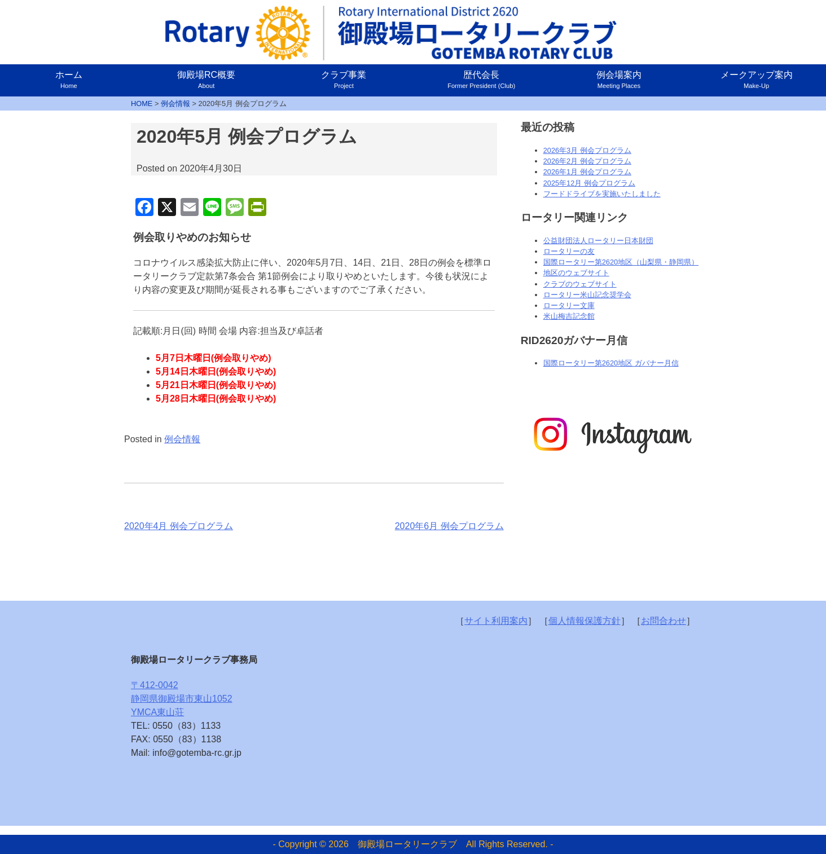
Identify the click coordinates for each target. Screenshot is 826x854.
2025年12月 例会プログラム (589, 183)
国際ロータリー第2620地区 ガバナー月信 (611, 363)
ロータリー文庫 (569, 305)
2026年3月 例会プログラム (587, 150)
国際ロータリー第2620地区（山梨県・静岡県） (620, 262)
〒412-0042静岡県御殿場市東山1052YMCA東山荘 (181, 698)
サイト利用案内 (496, 621)
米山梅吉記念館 (569, 316)
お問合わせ (663, 621)
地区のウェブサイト (576, 272)
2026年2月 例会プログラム (587, 161)
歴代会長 (481, 79)
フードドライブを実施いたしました (602, 194)
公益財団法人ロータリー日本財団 (598, 240)
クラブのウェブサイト (580, 284)
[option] (611, 435)
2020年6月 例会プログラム (449, 526)
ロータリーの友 (569, 251)
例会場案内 (619, 79)
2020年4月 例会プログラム (178, 526)
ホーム (68, 79)
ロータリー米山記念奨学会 (587, 294)
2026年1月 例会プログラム (587, 172)
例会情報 (182, 439)
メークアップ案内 (756, 79)
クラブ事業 (343, 79)
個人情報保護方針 (584, 621)
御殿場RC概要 (206, 79)
